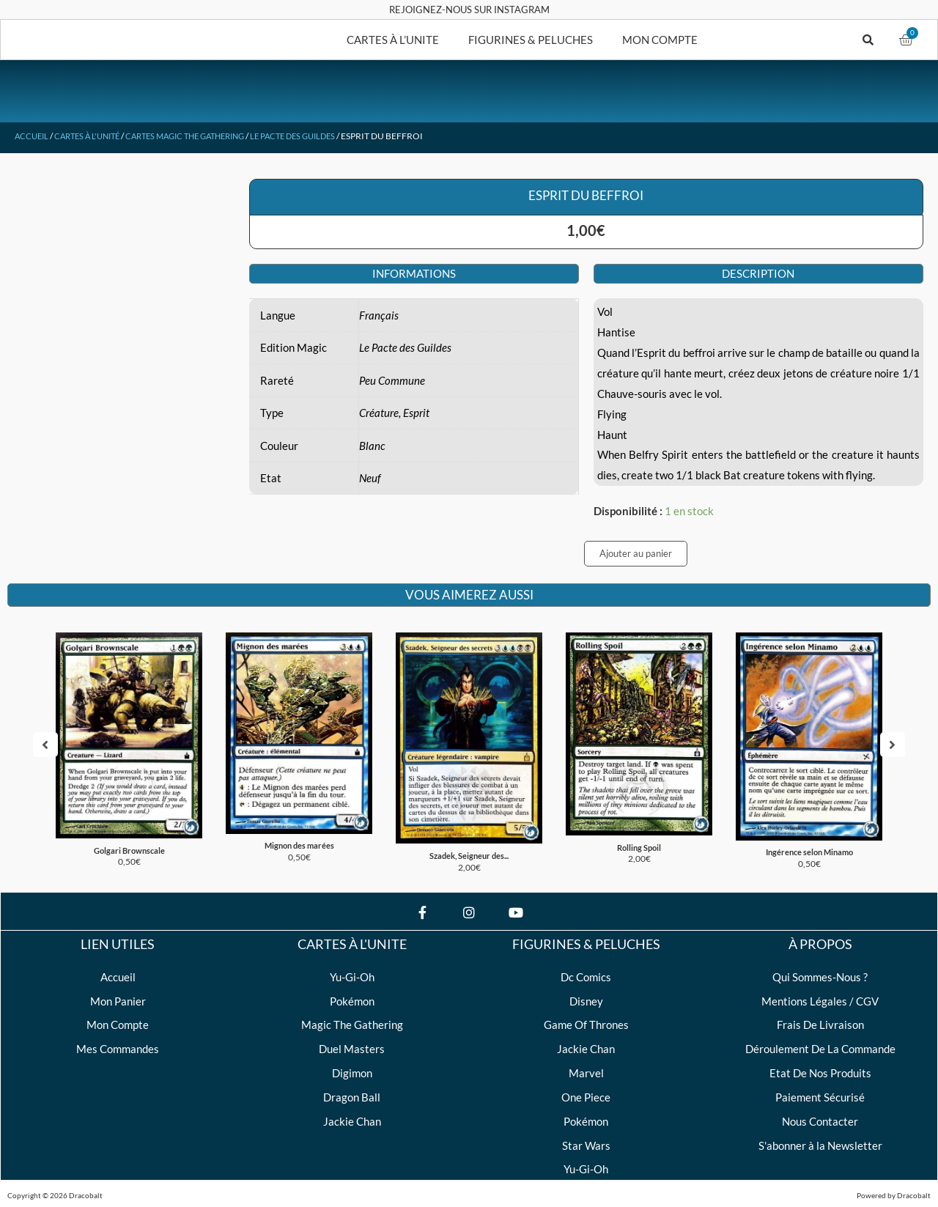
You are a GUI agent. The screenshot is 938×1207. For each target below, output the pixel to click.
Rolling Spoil (639, 841)
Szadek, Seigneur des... (469, 849)
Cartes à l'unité (93, 135)
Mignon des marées (299, 839)
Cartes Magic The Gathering (202, 135)
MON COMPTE (660, 39)
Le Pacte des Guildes (321, 135)
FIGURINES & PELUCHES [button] (530, 39)
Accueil (33, 135)
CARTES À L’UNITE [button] (393, 39)
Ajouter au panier (635, 553)
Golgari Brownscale (129, 844)
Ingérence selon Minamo (809, 846)
